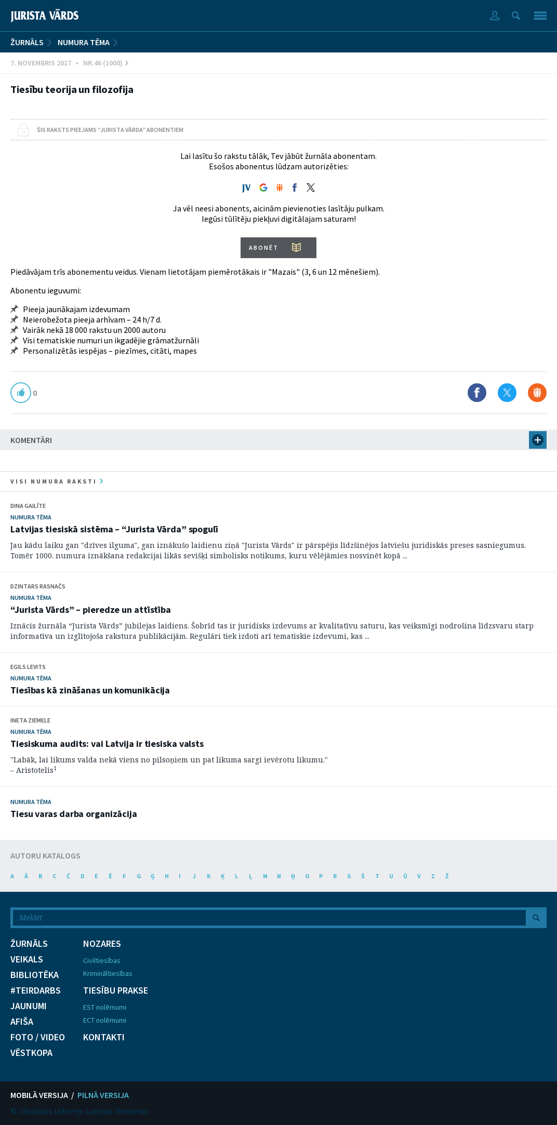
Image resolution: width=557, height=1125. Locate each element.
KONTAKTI (104, 1037)
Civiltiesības (102, 960)
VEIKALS (26, 959)
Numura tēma (84, 42)
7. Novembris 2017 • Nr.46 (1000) (69, 63)
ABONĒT (263, 247)
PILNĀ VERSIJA (103, 1095)
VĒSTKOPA (31, 1053)
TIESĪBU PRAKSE (115, 990)
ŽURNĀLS (27, 42)
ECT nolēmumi (104, 1020)
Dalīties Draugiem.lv (537, 392)
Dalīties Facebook (477, 392)
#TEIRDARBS (35, 990)
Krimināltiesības (107, 973)
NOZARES (102, 944)
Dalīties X (507, 392)
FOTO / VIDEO (37, 1037)
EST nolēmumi (104, 1007)
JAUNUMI (28, 1006)
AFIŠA (21, 1021)
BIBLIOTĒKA (34, 975)
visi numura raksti (56, 481)
